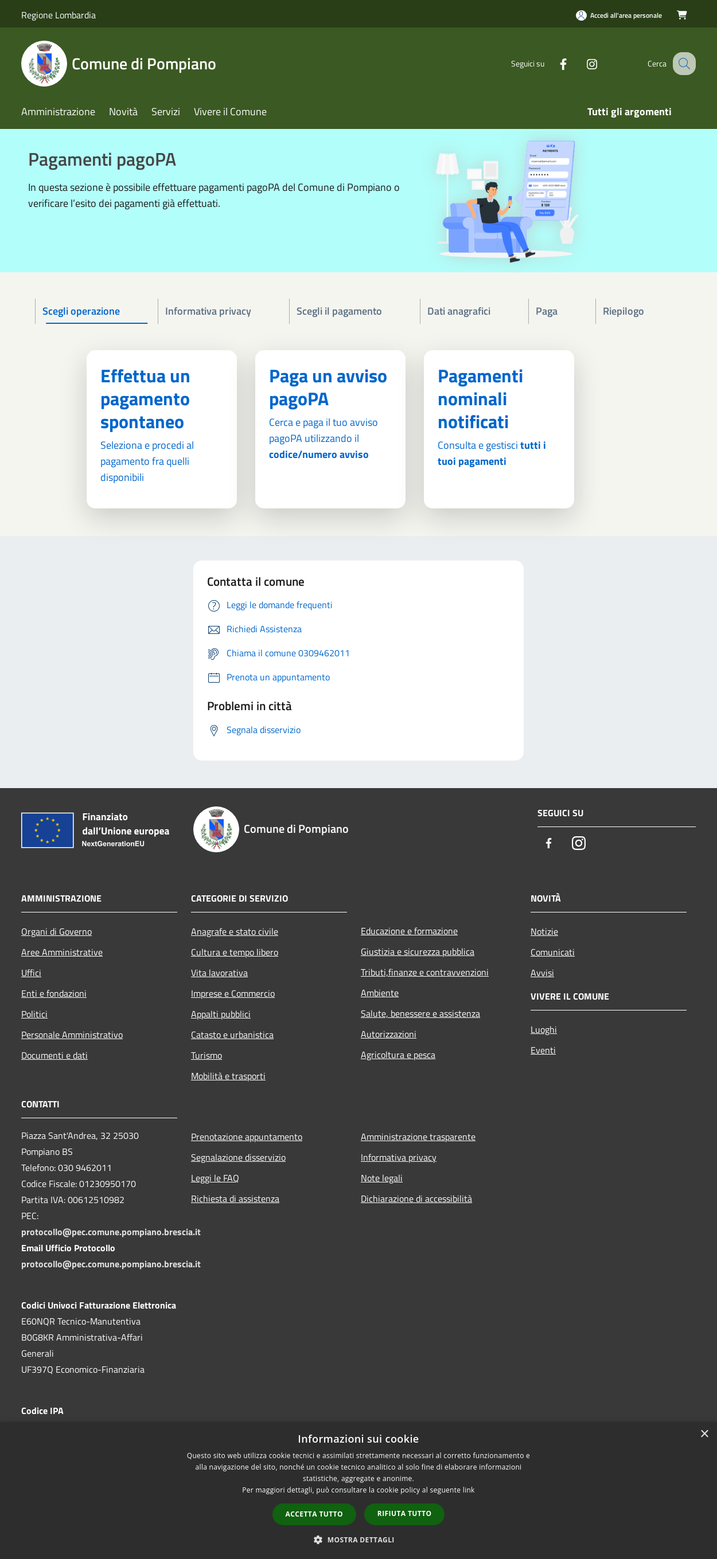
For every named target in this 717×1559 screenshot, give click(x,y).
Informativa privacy (399, 1157)
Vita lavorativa (219, 973)
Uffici (31, 973)
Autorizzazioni (388, 1034)
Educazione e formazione (409, 931)
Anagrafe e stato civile (234, 931)
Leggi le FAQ (215, 1178)
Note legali (382, 1178)
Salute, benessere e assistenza (420, 1013)
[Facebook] (551, 63)
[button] (358, 1539)
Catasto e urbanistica (232, 1034)
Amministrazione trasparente (418, 1136)
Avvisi (542, 973)
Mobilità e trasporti (228, 1076)
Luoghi (544, 1029)
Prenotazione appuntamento (246, 1136)
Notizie (544, 931)
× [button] (704, 1434)
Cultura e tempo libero (234, 952)
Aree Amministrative (62, 952)
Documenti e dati (54, 1055)
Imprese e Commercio (233, 993)
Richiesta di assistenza (235, 1198)
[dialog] (358, 1490)
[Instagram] (579, 63)
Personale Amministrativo (72, 1034)
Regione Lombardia (58, 15)
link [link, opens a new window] (469, 1490)
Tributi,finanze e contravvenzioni (425, 972)
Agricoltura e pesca (398, 1054)
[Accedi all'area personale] (619, 15)
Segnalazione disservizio (238, 1157)
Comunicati (553, 952)
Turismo (206, 1055)
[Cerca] (682, 63)
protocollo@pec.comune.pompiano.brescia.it (111, 1232)
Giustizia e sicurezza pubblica (417, 951)
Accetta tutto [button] (314, 1514)
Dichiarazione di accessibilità (416, 1198)
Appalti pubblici (221, 1014)
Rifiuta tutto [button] (404, 1513)
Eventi (543, 1050)
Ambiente (380, 993)
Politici (34, 1014)
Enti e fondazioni (54, 993)
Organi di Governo (56, 931)
